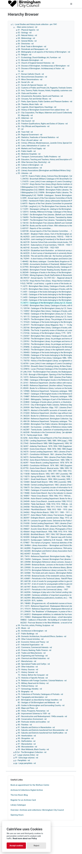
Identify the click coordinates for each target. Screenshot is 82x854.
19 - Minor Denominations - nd (30, 79)
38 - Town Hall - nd (25, 132)
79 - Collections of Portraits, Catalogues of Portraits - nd (40, 694)
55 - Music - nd (24, 628)
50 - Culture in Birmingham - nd (30, 165)
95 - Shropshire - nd (25, 738)
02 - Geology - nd (24, 33)
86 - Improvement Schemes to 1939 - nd (34, 714)
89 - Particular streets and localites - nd (33, 722)
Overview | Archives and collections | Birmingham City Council (37, 810)
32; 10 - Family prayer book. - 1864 (34, 435)
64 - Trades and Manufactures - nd (31, 653)
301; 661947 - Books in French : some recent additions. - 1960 (45, 587)
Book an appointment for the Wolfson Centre (30, 785)
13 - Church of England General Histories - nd (36, 63)
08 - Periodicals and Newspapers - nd (33, 49)
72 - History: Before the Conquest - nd (33, 675)
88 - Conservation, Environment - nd (32, 719)
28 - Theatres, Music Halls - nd (30, 104)
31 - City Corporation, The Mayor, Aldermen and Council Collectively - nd (46, 113)
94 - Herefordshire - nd (27, 736)
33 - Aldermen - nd (25, 118)
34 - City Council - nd (26, 121)
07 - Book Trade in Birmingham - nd (32, 46)
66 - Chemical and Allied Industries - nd (33, 658)
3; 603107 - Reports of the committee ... (36, 228)
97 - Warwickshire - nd (27, 744)
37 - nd (20, 129)
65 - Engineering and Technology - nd (33, 656)
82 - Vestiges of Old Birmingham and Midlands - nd (38, 703)
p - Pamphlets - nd (22, 760)
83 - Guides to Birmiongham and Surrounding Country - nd (41, 705)
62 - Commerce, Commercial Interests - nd (35, 647)
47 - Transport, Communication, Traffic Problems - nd (39, 157)
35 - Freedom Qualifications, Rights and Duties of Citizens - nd (43, 124)
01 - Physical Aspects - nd (28, 30)
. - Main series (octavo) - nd (26, 27)
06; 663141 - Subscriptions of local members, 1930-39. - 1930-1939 (47, 245)
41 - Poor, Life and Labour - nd (30, 140)
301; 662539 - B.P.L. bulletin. (31, 600)
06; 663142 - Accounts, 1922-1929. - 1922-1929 (39, 248)
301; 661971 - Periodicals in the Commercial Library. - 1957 (44, 589)
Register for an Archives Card (23, 800)
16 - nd (20, 71)
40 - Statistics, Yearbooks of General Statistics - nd (38, 137)
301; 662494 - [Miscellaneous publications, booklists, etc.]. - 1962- (46, 598)
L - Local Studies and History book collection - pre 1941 (35, 24)
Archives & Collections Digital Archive (27, 790)
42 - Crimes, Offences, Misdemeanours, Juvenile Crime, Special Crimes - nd (48, 143)
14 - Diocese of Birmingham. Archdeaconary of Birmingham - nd (43, 66)
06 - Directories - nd (25, 44)
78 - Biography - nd (25, 692)
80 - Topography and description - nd (32, 697)
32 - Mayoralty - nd (25, 115)
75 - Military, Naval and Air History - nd (33, 683)
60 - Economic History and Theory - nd (33, 642)
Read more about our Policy (25, 838)
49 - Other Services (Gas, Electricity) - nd (34, 162)
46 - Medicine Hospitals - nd (29, 154)
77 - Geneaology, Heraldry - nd (30, 689)
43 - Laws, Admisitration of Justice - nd (33, 146)
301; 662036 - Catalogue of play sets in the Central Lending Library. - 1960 (50, 592)
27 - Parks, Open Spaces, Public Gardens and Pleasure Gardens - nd (45, 101)
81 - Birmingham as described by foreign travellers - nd (40, 700)
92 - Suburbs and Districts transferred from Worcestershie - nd (43, 730)
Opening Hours (17, 815)
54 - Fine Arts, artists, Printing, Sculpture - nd (35, 625)
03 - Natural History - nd (27, 35)
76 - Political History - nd (27, 686)
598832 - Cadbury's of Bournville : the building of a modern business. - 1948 (50, 620)
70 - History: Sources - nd (28, 669)
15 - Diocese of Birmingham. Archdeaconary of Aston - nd (41, 68)
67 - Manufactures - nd (27, 661)
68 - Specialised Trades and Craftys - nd (34, 664)
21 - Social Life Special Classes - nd (32, 85)
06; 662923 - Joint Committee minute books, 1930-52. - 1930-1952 (47, 237)
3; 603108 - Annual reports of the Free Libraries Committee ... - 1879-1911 (50, 231)
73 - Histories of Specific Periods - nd (33, 678)
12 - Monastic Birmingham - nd (30, 60)
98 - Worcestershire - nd (27, 747)
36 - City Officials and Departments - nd (33, 126)
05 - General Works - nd (27, 41)
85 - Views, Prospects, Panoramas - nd (33, 711)
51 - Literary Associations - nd (30, 168)
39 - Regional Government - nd (30, 135)
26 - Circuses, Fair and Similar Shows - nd (34, 99)
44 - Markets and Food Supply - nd (31, 148)
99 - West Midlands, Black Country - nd (33, 749)
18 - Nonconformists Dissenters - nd (32, 77)
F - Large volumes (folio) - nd (26, 755)
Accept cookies (16, 845)
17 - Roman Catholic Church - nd (31, 74)
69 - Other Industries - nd (28, 667)
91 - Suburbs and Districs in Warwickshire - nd (36, 727)
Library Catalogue (18, 805)
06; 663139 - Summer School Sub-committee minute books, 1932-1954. (49, 242)
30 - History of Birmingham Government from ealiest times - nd (43, 110)
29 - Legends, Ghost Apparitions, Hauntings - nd (37, 107)
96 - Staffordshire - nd (26, 741)
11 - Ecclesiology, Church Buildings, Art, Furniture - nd (39, 57)
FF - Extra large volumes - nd (26, 758)
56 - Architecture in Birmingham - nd (32, 631)
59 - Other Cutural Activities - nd (30, 639)
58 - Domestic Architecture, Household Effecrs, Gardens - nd (42, 636)
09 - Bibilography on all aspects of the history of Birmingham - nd (44, 52)
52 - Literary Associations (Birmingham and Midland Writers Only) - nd (46, 170)
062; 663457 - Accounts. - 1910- (33, 554)
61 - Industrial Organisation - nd (30, 645)
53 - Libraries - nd (25, 173)
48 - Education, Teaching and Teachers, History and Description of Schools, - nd (49, 159)
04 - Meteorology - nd (26, 38)
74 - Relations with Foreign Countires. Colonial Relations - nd (42, 680)
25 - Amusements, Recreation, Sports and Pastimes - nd (40, 96)
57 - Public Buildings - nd (28, 634)
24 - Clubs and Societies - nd (29, 93)
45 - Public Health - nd (27, 151)
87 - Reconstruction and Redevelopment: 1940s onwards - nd (42, 716)
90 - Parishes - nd (25, 725)
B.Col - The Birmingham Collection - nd (30, 752)
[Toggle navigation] (71, 4)
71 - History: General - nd (28, 672)
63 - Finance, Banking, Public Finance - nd (34, 650)
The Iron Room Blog (19, 795)
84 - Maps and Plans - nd (28, 708)
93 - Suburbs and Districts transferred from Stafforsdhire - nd (42, 733)
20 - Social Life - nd (25, 82)
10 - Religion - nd (24, 55)
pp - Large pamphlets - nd (25, 763)
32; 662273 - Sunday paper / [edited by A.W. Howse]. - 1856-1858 (46, 540)
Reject (36, 845)
